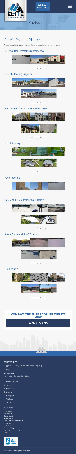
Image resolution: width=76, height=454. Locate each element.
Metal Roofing (12, 143)
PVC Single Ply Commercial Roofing (24, 199)
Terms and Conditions (12, 430)
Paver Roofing (12, 177)
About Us (7, 423)
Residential (8, 414)
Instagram (10, 396)
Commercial (8, 416)
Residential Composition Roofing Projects (27, 108)
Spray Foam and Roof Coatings (22, 234)
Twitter (8, 385)
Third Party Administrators (13, 421)
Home (6, 433)
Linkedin (9, 392)
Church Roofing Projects (18, 74)
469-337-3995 (9, 370)
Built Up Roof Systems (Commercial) (24, 50)
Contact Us (8, 426)
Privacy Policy (9, 428)
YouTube (9, 399)
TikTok (8, 402)
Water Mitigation (10, 418)
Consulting (8, 411)
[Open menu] (69, 6)
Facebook (10, 389)
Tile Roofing (11, 269)
